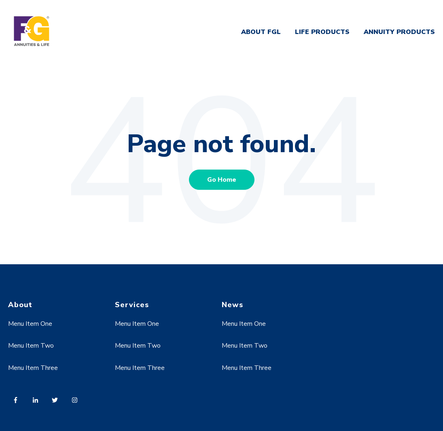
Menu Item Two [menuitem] (31, 345)
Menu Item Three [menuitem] (33, 367)
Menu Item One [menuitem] (30, 323)
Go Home (221, 179)
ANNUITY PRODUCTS (399, 32)
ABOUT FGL (261, 32)
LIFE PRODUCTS (322, 32)
